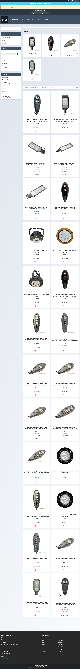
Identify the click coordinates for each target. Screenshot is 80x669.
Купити (37, 130)
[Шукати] (19, 28)
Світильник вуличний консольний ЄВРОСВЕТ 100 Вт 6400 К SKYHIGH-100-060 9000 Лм (36, 164)
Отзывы (4, 43)
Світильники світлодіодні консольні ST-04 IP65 (51, 54)
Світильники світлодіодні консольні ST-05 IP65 (70, 54)
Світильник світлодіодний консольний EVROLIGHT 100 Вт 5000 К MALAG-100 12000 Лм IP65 (36, 604)
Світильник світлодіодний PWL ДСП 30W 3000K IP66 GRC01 (36, 251)
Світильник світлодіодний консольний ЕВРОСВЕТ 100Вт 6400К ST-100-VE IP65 (37, 120)
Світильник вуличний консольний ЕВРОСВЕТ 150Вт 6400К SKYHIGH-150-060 (36, 208)
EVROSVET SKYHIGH (32, 53)
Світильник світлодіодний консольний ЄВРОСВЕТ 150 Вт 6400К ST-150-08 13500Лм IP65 (36, 471)
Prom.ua (46, 665)
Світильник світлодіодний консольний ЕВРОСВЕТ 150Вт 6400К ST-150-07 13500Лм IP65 (65, 428)
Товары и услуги (30, 19)
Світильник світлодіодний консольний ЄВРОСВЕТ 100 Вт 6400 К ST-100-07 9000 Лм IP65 (65, 295)
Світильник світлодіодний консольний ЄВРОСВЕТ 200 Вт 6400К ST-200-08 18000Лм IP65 (36, 515)
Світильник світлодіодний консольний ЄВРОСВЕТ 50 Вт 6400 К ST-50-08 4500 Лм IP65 (65, 384)
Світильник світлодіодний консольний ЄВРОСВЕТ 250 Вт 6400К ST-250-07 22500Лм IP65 (65, 339)
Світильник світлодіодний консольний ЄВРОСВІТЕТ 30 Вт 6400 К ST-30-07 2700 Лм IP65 (36, 384)
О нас (39, 19)
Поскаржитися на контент (38, 667)
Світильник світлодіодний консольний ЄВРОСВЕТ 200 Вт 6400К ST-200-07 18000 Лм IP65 (36, 340)
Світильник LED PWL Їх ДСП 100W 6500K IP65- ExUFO (65, 251)
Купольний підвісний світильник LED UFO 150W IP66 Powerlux (65, 471)
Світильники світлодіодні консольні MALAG (32, 78)
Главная (21, 19)
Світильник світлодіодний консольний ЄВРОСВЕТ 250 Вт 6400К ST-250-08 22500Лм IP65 (36, 559)
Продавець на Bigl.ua (40, 666)
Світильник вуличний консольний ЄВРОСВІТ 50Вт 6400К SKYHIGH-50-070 (65, 164)
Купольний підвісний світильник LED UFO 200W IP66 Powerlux (65, 515)
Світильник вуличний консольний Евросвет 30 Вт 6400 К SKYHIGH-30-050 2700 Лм (65, 120)
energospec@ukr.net (6, 93)
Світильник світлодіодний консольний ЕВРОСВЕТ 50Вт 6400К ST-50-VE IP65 (65, 604)
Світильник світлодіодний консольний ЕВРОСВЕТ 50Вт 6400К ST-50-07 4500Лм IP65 (36, 428)
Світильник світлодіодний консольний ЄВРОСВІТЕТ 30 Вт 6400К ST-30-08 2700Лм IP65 (65, 559)
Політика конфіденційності (48, 667)
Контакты (46, 19)
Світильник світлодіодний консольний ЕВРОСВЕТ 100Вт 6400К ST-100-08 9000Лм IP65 (65, 208)
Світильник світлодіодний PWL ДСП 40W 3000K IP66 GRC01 (36, 295)
